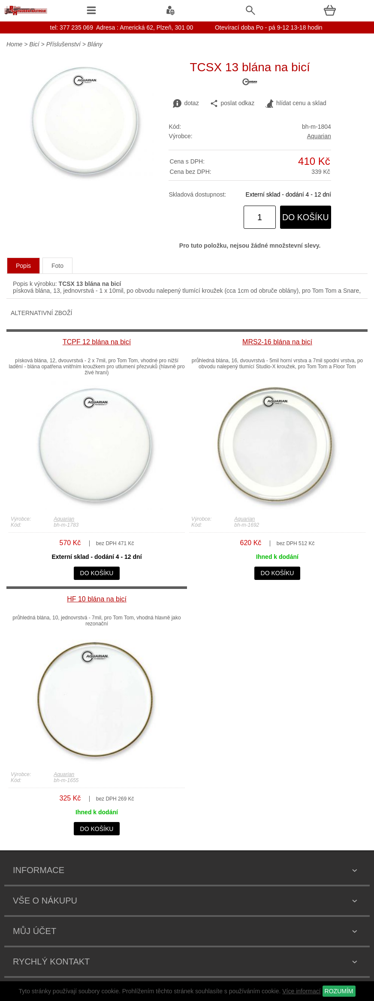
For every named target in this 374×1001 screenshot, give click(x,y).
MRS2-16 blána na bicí (277, 342)
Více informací (301, 991)
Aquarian (319, 136)
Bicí (34, 44)
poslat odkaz (232, 103)
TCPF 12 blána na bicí (97, 342)
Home (14, 44)
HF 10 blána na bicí (97, 599)
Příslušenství (63, 44)
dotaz (186, 103)
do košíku (305, 217)
